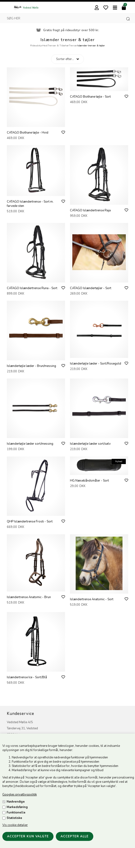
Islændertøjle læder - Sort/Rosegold (95, 363)
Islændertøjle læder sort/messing (30, 444)
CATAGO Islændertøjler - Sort (90, 288)
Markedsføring (17, 807)
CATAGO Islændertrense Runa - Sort (32, 288)
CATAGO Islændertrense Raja (90, 210)
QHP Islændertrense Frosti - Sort (30, 521)
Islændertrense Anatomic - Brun (29, 597)
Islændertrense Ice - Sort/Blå (27, 677)
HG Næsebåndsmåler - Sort (89, 480)
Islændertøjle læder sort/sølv (90, 444)
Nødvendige (16, 802)
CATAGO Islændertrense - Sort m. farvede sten (30, 204)
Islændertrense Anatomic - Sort (91, 599)
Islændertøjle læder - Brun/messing (31, 366)
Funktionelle (16, 812)
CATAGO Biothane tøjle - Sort (90, 97)
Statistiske (14, 818)
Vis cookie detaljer (15, 825)
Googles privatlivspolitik (19, 794)
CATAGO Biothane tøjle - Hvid (27, 132)
